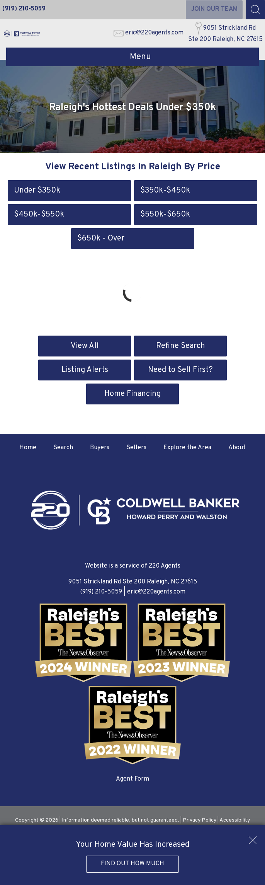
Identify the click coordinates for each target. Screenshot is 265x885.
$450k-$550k (39, 215)
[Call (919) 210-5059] (24, 10)
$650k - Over (100, 239)
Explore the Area (187, 448)
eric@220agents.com (156, 592)
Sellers (136, 448)
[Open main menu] (132, 57)
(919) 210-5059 (101, 592)
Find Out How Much (132, 864)
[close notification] (252, 837)
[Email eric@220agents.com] (148, 33)
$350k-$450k (165, 191)
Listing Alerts (84, 370)
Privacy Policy (199, 820)
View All (85, 346)
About (237, 448)
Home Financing (132, 394)
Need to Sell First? (180, 370)
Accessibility (234, 820)
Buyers (99, 448)
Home (27, 448)
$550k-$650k (165, 215)
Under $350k (37, 191)
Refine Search (180, 346)
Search (63, 448)
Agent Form (132, 779)
